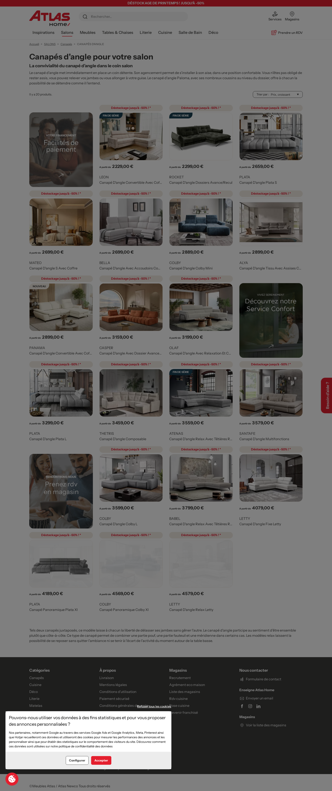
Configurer (77, 760)
